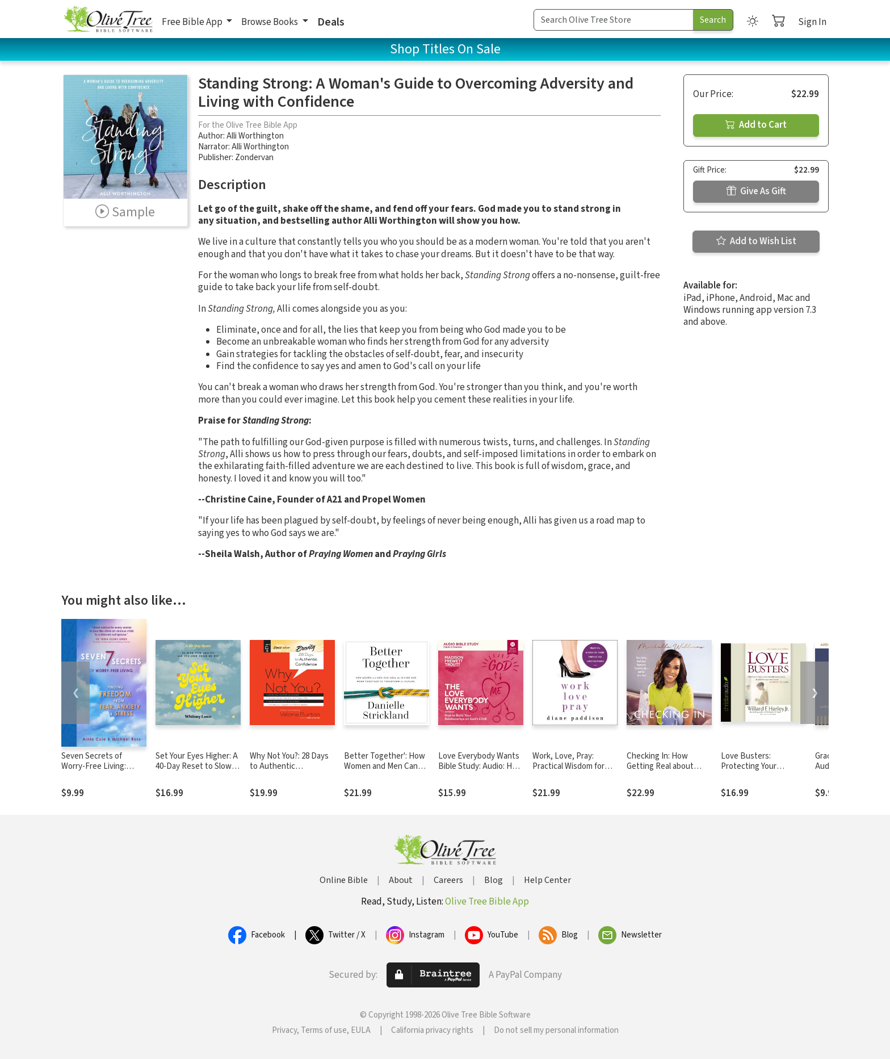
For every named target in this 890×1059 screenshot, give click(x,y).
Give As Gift (756, 191)
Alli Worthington (255, 136)
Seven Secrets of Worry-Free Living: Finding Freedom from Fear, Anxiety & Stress (100, 772)
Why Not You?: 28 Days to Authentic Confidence (289, 767)
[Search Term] (614, 20)
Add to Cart (756, 125)
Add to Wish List (756, 241)
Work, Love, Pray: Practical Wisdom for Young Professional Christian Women (568, 772)
